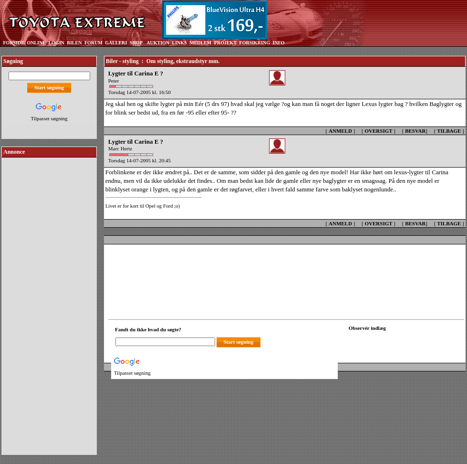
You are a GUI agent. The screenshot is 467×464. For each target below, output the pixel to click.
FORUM (93, 42)
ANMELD (340, 131)
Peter (114, 81)
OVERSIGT (378, 131)
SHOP (136, 42)
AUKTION (157, 42)
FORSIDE (13, 42)
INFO (278, 42)
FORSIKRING (254, 42)
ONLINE (36, 42)
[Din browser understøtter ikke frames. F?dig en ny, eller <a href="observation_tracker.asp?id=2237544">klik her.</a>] (392, 340)
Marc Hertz (120, 148)
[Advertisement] (49, 302)
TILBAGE (449, 131)
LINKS (179, 42)
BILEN (74, 42)
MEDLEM (200, 42)
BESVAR (415, 131)
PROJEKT (225, 42)
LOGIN (56, 42)
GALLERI (116, 42)
